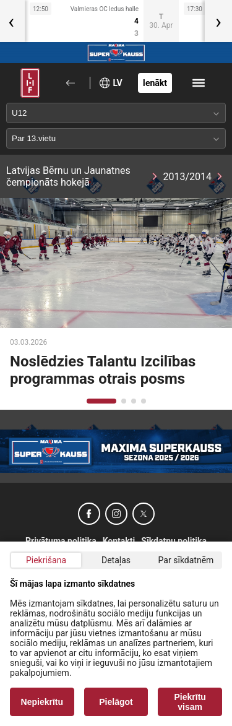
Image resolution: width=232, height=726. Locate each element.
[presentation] (218, 21)
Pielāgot (115, 702)
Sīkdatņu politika (174, 541)
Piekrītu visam (190, 702)
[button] (101, 401)
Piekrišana (46, 560)
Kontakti (119, 541)
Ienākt (155, 83)
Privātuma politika (61, 541)
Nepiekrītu (42, 702)
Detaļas (116, 560)
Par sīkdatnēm (186, 560)
